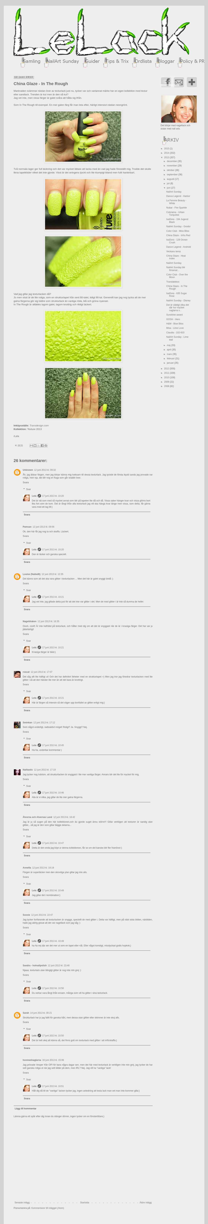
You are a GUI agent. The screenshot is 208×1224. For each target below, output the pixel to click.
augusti (171, 179)
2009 (167, 382)
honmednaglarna (32, 1060)
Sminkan (27, 722)
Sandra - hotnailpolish (35, 965)
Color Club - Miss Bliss (177, 231)
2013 (167, 157)
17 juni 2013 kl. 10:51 (53, 1086)
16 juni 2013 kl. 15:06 (53, 1060)
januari (170, 363)
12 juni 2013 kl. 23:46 (59, 965)
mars (169, 354)
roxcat (26, 672)
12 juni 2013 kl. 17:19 (45, 769)
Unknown (28, 470)
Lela (34, 496)
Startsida (84, 1202)
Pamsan (27, 526)
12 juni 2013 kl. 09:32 (45, 470)
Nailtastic (28, 769)
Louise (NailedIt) (31, 574)
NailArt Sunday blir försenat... (175, 268)
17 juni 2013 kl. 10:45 (53, 745)
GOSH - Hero (173, 319)
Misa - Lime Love (174, 328)
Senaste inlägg (22, 1202)
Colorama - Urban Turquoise (175, 213)
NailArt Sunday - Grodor (178, 226)
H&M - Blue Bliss (174, 323)
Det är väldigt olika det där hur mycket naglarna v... (177, 308)
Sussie (26, 915)
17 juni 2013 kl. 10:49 (53, 890)
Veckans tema (173, 251)
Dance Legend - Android (178, 247)
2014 (167, 153)
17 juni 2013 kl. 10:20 (53, 496)
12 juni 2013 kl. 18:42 (64, 817)
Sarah (26, 1013)
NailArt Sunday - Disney (178, 300)
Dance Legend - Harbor (178, 196)
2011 (167, 373)
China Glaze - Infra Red (178, 235)
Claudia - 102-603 (175, 332)
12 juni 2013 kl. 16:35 (48, 621)
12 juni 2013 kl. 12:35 (52, 574)
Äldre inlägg (146, 1202)
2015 (167, 148)
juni (169, 187)
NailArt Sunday (173, 191)
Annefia (27, 867)
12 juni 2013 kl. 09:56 (43, 526)
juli (168, 183)
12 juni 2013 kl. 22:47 (42, 915)
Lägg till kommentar (26, 1108)
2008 (167, 386)
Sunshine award (174, 314)
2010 (167, 377)
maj (169, 345)
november (172, 165)
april (169, 349)
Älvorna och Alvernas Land (37, 817)
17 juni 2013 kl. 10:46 (53, 792)
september (172, 174)
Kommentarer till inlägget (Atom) (47, 1208)
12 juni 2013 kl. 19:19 (43, 867)
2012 (167, 368)
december (172, 161)
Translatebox (172, 281)
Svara (26, 482)
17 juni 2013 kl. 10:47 (53, 843)
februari (171, 358)
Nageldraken (30, 621)
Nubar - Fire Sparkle (176, 207)
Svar (28, 489)
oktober (171, 170)
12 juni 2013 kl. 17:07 (41, 672)
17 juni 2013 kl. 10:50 (53, 988)
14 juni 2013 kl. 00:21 (41, 1013)
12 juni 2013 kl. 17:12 (44, 722)
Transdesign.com (39, 425)
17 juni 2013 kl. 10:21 (53, 597)
